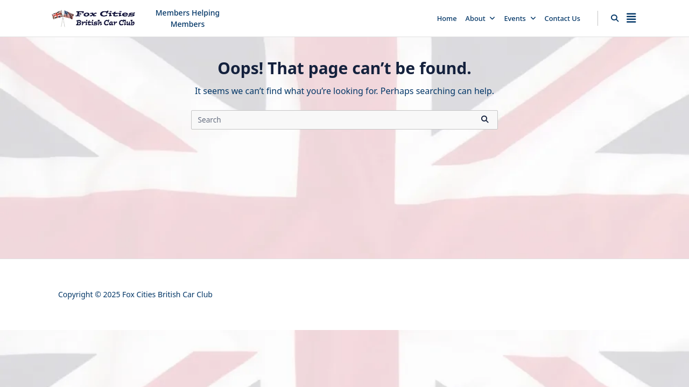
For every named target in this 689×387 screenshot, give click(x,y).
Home (447, 18)
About (481, 18)
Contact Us (562, 18)
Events (520, 18)
